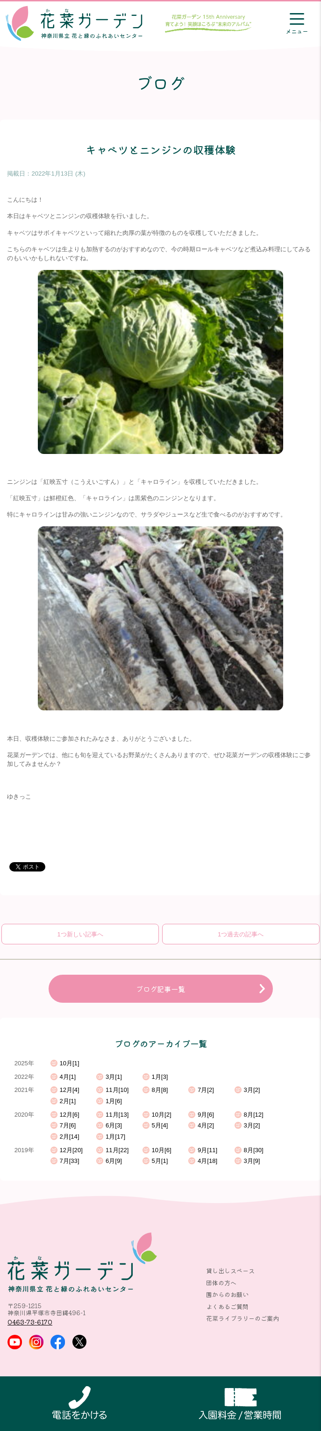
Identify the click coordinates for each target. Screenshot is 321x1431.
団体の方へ (221, 1282)
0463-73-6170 (29, 1322)
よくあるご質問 (227, 1306)
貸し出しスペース (230, 1270)
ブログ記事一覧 (160, 989)
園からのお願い (227, 1294)
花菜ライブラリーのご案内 (242, 1318)
